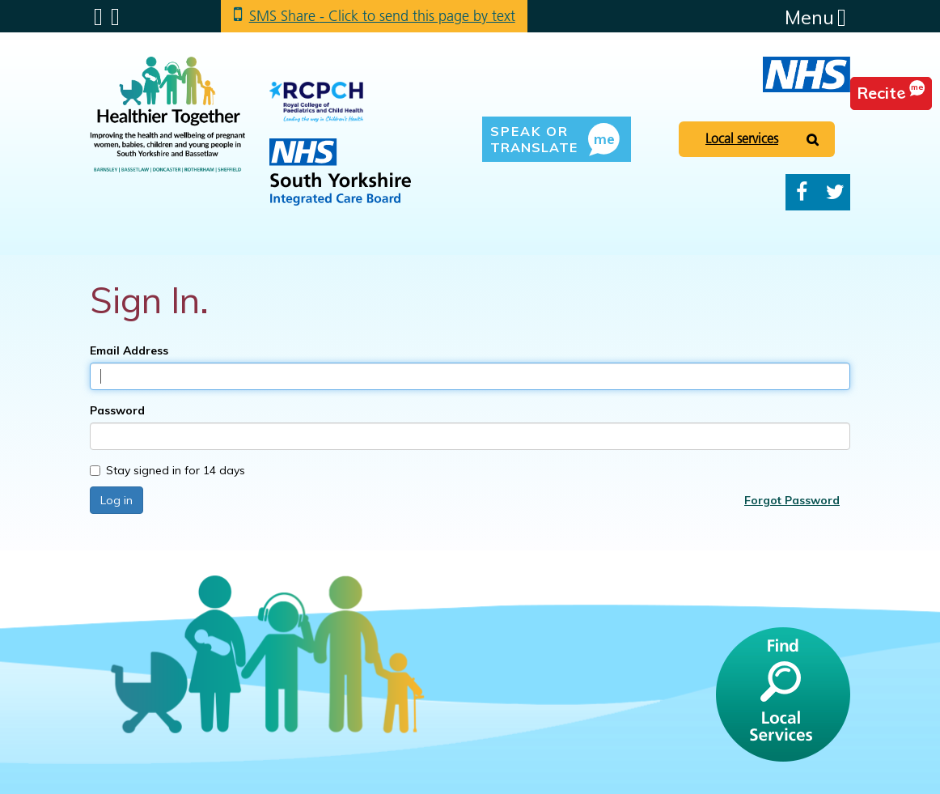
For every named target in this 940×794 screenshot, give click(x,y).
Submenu (98, 17)
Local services (741, 138)
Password (117, 410)
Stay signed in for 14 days (167, 470)
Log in (116, 500)
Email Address (129, 350)
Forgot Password (792, 500)
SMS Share (382, 15)
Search (115, 17)
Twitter (835, 192)
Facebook (801, 192)
